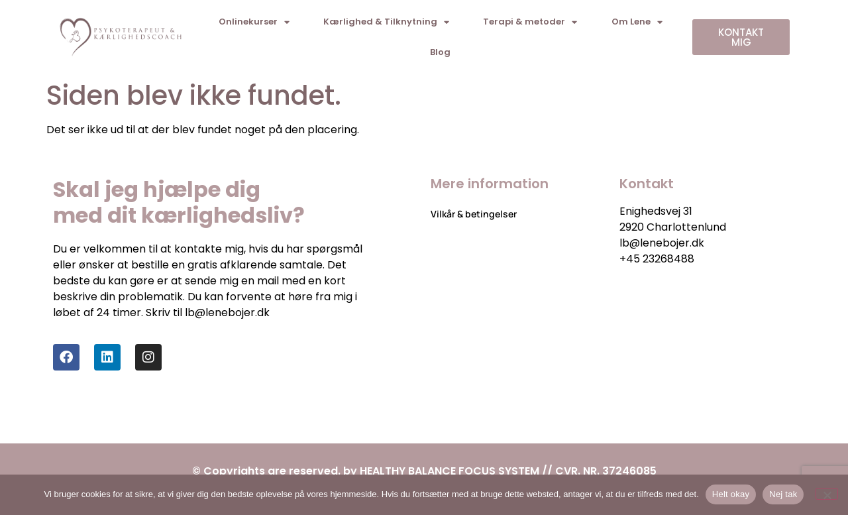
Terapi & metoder (530, 22)
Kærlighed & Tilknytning (386, 22)
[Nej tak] (827, 494)
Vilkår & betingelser (474, 213)
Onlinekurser (254, 22)
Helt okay (730, 494)
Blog (440, 52)
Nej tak (783, 494)
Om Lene (636, 22)
